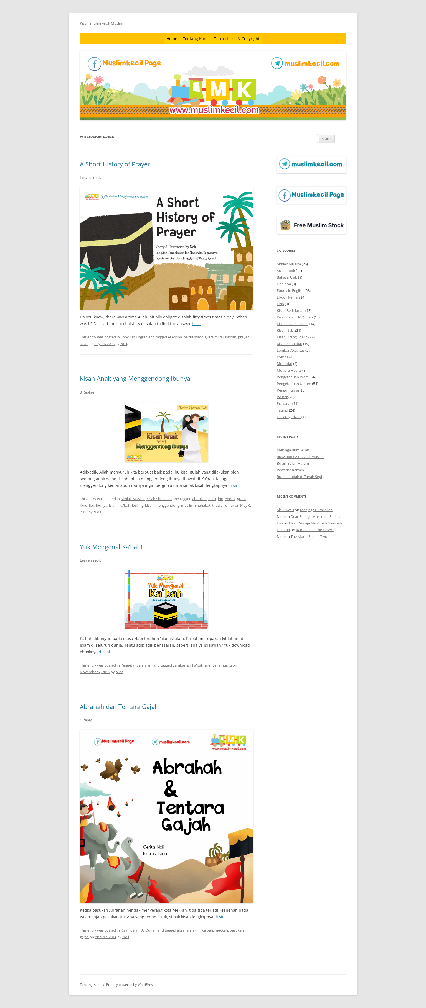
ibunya (101, 505)
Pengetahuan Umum (294, 383)
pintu (227, 665)
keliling (137, 505)
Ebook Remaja (288, 297)
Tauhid (282, 410)
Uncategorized (289, 416)
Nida (97, 512)
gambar (179, 665)
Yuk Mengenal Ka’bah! (111, 546)
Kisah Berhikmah (291, 310)
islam (113, 505)
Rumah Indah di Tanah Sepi (299, 476)
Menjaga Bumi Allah (293, 450)
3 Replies (87, 392)
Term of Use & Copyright (237, 38)
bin (220, 498)
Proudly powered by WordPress (130, 984)
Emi (280, 523)
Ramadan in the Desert (315, 529)
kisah (149, 505)
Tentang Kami (196, 38)
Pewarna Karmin (290, 469)
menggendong (167, 505)
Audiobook (286, 270)
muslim (187, 505)
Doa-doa (284, 283)
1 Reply (86, 720)
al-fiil (196, 930)
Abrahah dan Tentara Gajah (119, 706)
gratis (241, 498)
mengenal (213, 665)
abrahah (184, 930)
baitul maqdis (195, 337)
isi (189, 665)
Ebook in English (134, 337)
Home (171, 38)
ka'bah (230, 337)
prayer (243, 337)
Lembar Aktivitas (291, 350)
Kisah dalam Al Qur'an (139, 930)
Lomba (282, 356)
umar (229, 505)
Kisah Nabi (285, 330)
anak (212, 498)
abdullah (199, 498)
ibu (91, 505)
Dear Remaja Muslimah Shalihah (317, 516)
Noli (123, 343)
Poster (282, 396)
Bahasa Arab (287, 277)
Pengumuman (288, 390)
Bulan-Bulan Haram (293, 463)
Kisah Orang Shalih (292, 337)
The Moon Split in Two (309, 536)
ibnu (83, 505)
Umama (283, 529)
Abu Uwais (285, 509)
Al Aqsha (175, 337)
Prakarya (284, 403)
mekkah (221, 930)
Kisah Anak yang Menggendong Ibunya (135, 378)
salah (84, 343)
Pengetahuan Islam (137, 665)
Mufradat (284, 363)
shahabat (203, 505)
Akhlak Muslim (133, 498)
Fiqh (280, 303)
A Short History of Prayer (115, 164)
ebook (230, 498)
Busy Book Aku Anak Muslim (300, 456)
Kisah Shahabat (159, 498)
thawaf (218, 505)
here (196, 323)
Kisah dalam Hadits (292, 323)
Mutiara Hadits (289, 370)
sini (236, 485)
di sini (104, 651)
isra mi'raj (216, 337)
